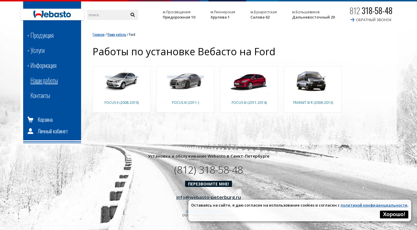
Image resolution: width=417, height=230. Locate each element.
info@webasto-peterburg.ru (208, 197)
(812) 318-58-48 (208, 169)
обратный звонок (374, 19)
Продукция (42, 35)
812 (371, 10)
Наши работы (44, 80)
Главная (99, 34)
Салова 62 (263, 15)
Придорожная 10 (179, 15)
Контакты (40, 95)
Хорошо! (394, 214)
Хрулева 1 (223, 15)
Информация (43, 65)
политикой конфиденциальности (374, 205)
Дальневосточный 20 (313, 15)
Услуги (37, 50)
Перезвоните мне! (208, 184)
